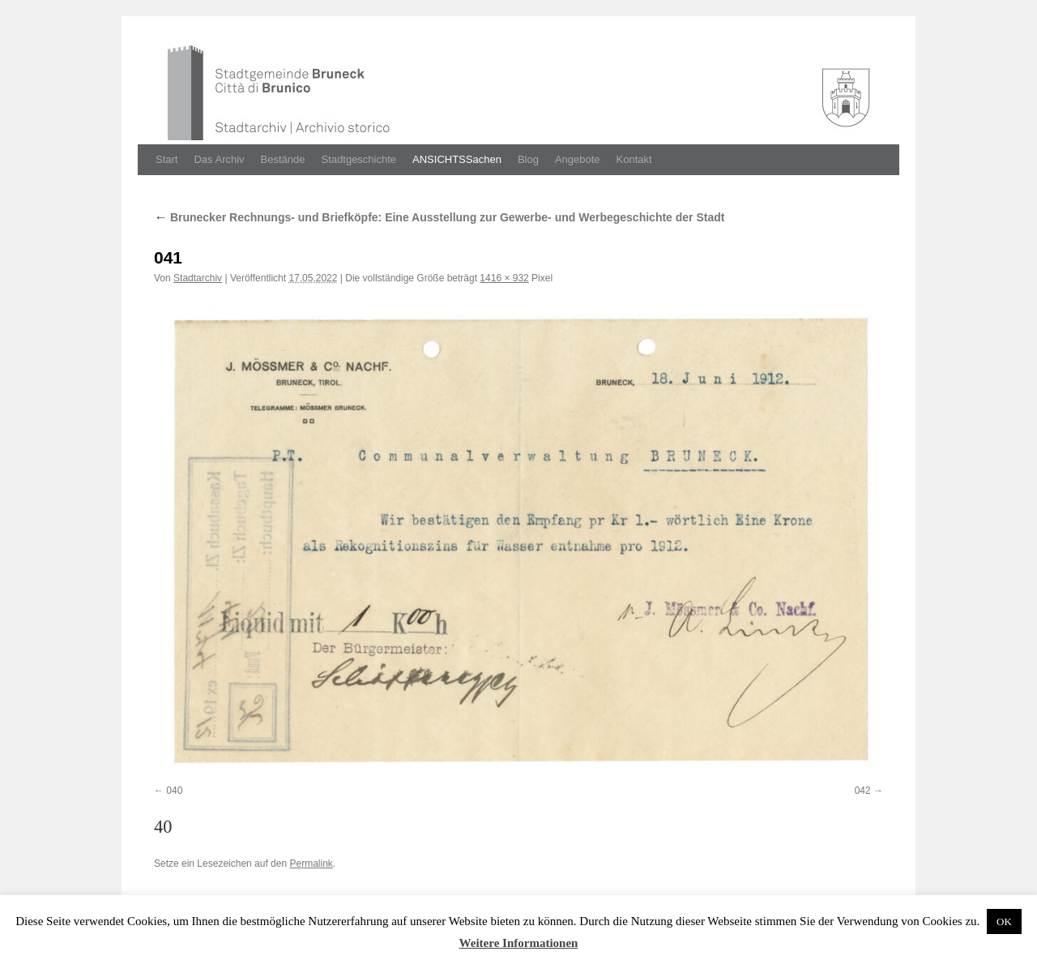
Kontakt (634, 159)
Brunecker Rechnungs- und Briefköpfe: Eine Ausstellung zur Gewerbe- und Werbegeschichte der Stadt (439, 217)
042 (863, 790)
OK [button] (1004, 921)
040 (174, 790)
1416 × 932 (504, 278)
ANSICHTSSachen (456, 159)
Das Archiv (219, 159)
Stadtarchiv (197, 278)
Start (166, 159)
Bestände (283, 159)
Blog (528, 159)
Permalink (310, 863)
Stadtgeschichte (359, 159)
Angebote (577, 159)
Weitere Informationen (518, 942)
